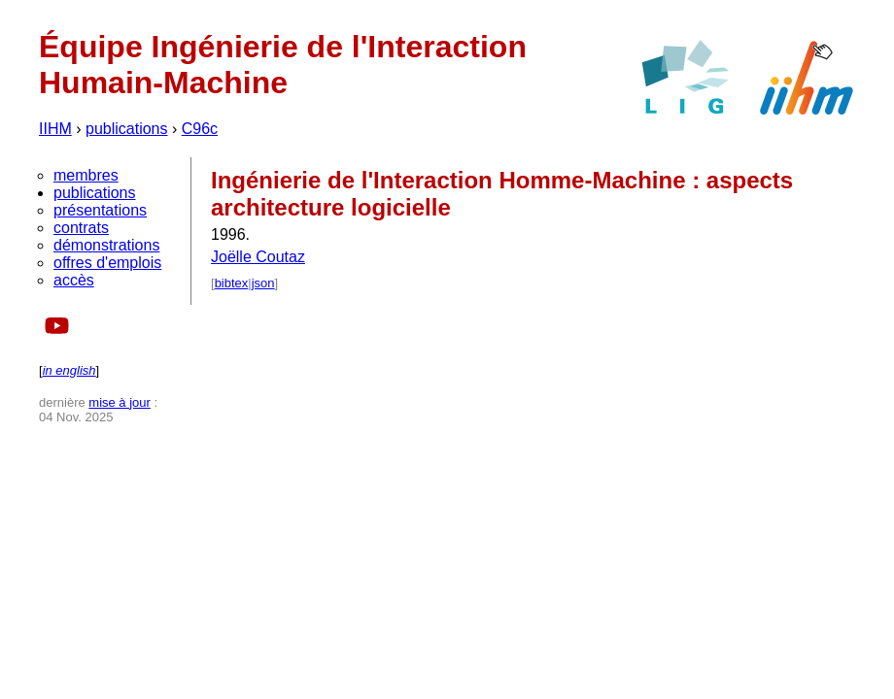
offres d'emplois (107, 262)
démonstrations (106, 245)
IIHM (55, 128)
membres (86, 175)
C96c (200, 128)
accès (73, 280)
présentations (100, 210)
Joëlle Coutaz (258, 257)
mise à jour (119, 402)
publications (127, 128)
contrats (81, 227)
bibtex (232, 283)
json (263, 283)
